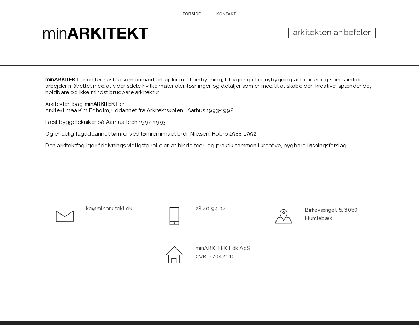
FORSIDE (194, 13)
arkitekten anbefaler (332, 32)
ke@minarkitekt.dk (109, 209)
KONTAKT (223, 13)
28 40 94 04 (211, 209)
